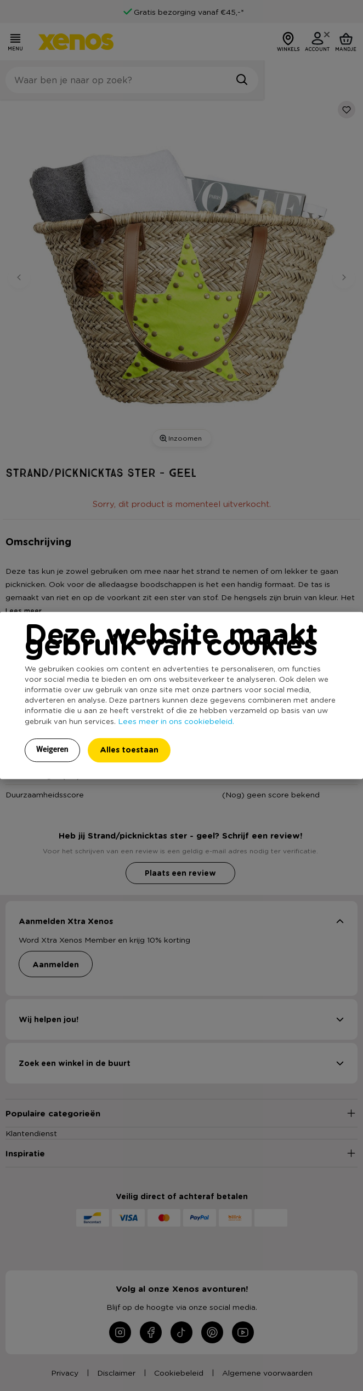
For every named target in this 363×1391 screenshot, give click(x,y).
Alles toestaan (129, 750)
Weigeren (52, 749)
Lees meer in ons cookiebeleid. (176, 721)
